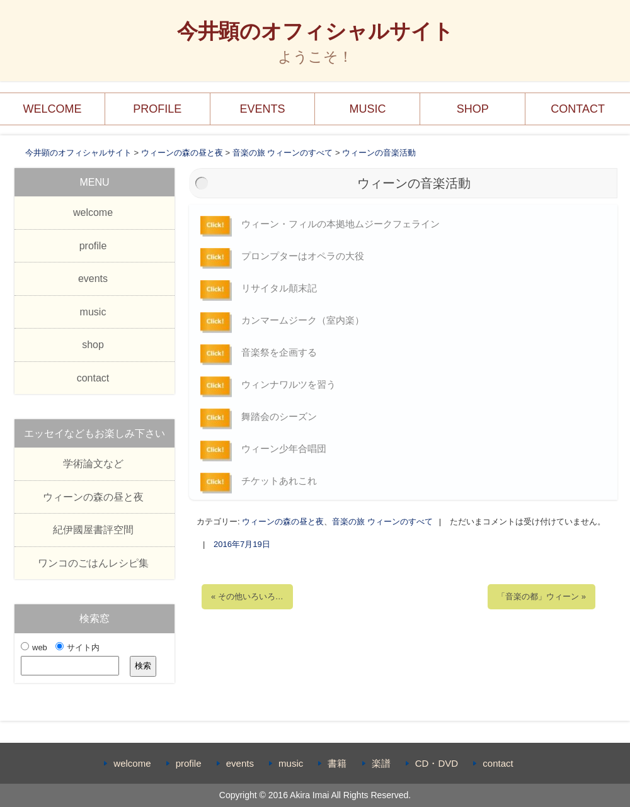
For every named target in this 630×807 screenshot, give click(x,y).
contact (578, 109)
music (367, 109)
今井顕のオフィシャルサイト (315, 31)
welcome (52, 109)
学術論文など (93, 463)
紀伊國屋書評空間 (93, 529)
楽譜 (381, 763)
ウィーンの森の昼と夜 (283, 521)
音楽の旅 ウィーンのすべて (382, 521)
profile (157, 109)
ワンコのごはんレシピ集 (93, 563)
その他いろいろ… (247, 596)
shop (473, 109)
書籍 (337, 763)
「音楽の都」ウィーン (541, 596)
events (262, 109)
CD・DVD (436, 763)
